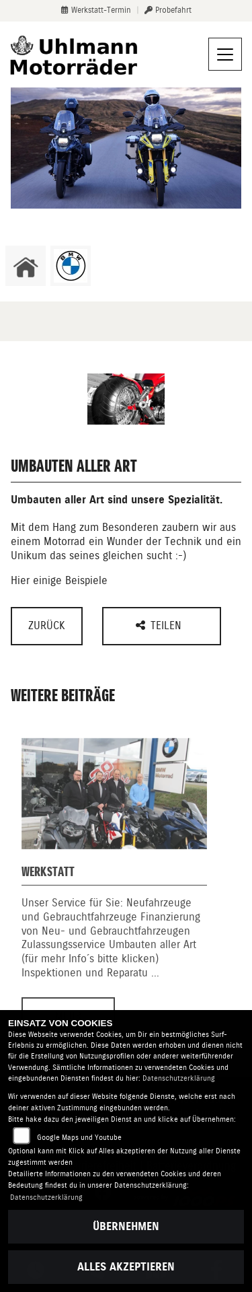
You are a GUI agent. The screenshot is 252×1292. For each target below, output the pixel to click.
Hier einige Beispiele (59, 580)
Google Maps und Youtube (79, 1137)
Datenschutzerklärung (178, 1078)
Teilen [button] (160, 625)
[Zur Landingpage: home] (25, 266)
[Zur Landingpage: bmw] (70, 266)
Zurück (46, 625)
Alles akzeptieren (126, 1266)
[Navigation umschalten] (225, 54)
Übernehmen (126, 1226)
